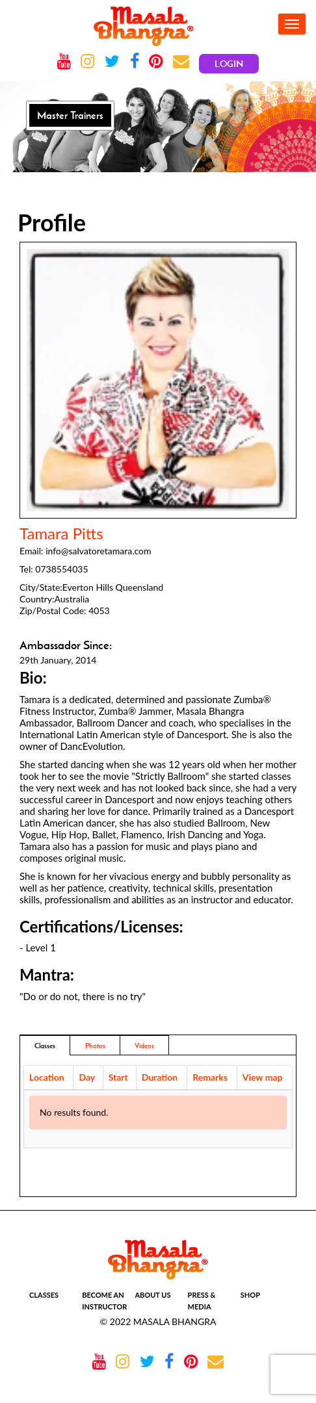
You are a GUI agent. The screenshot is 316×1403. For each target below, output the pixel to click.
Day (87, 1077)
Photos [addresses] (95, 1045)
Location (46, 1077)
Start (118, 1077)
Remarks (210, 1077)
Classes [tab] (44, 1045)
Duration (160, 1077)
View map (263, 1077)
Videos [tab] (144, 1045)
